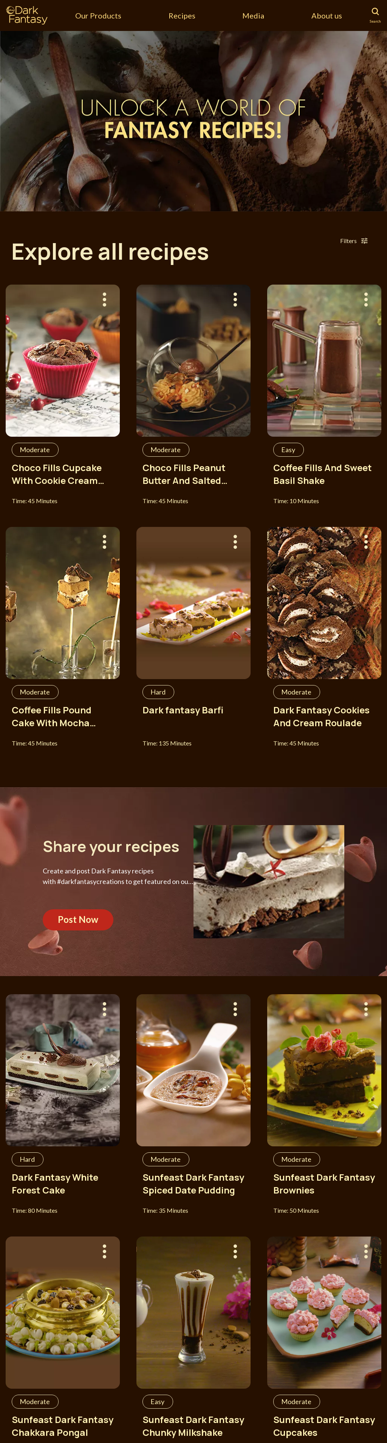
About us (326, 15)
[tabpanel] (193, 120)
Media (253, 15)
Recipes (182, 15)
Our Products (98, 15)
